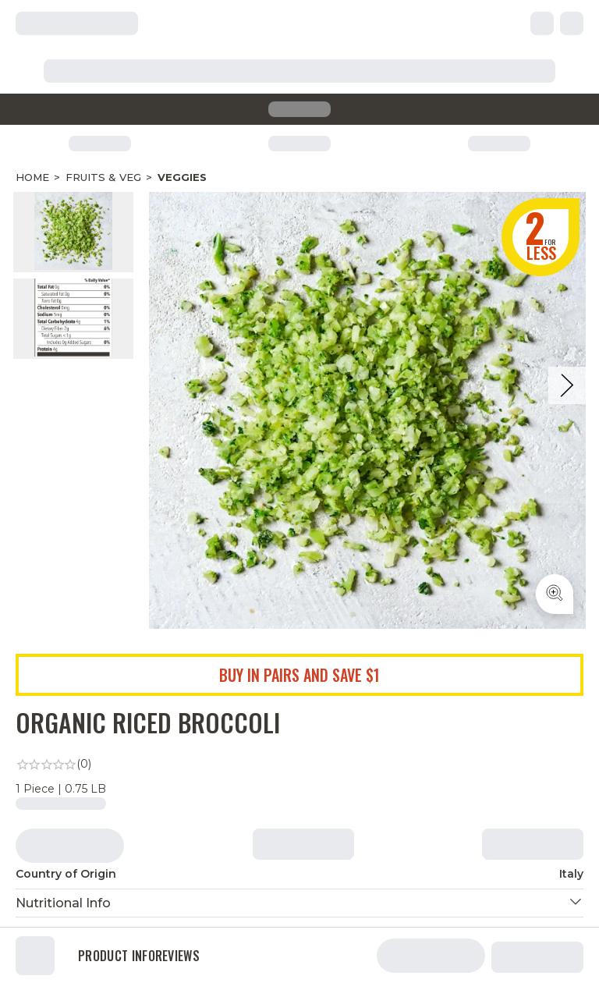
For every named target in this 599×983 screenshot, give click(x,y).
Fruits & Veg (103, 177)
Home (32, 177)
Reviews (177, 955)
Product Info (116, 955)
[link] (299, 764)
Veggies (182, 177)
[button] (299, 903)
